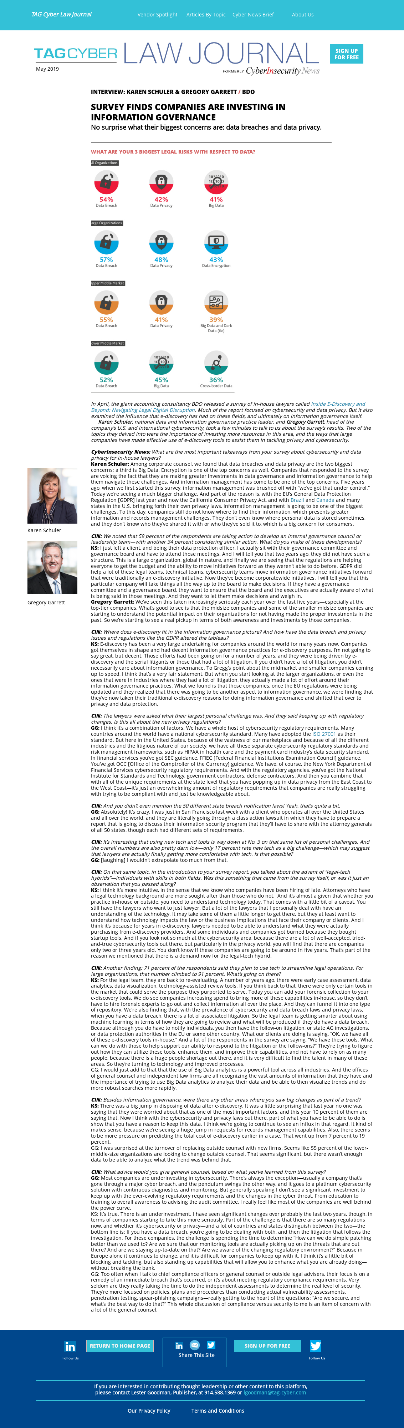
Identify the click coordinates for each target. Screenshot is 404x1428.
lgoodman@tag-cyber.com (275, 1392)
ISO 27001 (324, 733)
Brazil (297, 499)
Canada (325, 499)
